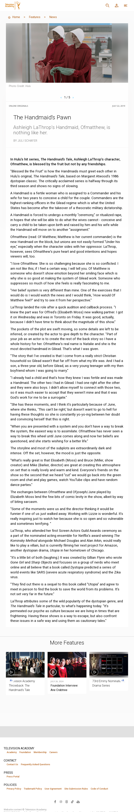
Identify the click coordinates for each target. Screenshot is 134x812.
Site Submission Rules (76, 789)
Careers (53, 752)
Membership (40, 752)
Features (34, 17)
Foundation (25, 752)
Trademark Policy (33, 789)
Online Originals (18, 106)
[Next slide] (122, 680)
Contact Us (12, 764)
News (53, 17)
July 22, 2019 (118, 106)
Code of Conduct (99, 789)
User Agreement (53, 789)
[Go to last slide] (11, 680)
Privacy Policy (14, 789)
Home (14, 17)
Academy (12, 752)
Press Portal (13, 776)
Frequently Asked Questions (35, 764)
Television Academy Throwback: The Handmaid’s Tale (22, 685)
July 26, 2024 (57, 681)
